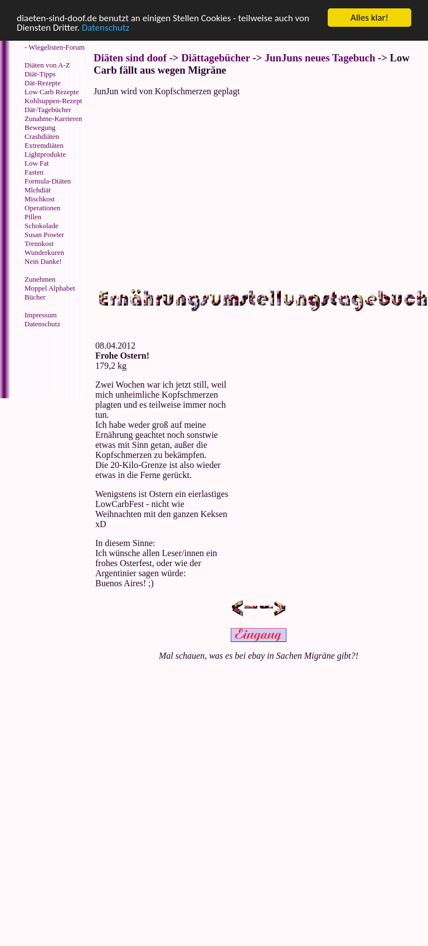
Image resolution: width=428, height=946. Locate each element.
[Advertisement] (47, 364)
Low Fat (37, 163)
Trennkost (39, 243)
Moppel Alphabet (50, 288)
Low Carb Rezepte (52, 92)
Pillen (33, 217)
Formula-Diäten (48, 181)
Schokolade (42, 225)
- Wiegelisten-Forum (55, 47)
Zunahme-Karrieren (53, 118)
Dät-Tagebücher (48, 109)
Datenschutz (105, 27)
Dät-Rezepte (43, 83)
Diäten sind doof (130, 58)
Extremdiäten (44, 145)
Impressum (41, 315)
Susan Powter (44, 234)
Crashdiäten (42, 136)
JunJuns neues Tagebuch (320, 58)
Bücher (35, 297)
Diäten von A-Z (47, 65)
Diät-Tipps (40, 74)
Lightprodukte (45, 154)
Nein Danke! (43, 261)
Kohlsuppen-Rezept (53, 100)
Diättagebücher (215, 58)
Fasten (34, 172)
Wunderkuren (44, 252)
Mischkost (40, 199)
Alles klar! (369, 17)
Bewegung (40, 127)
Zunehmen (40, 279)
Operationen (42, 208)
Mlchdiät (38, 190)
